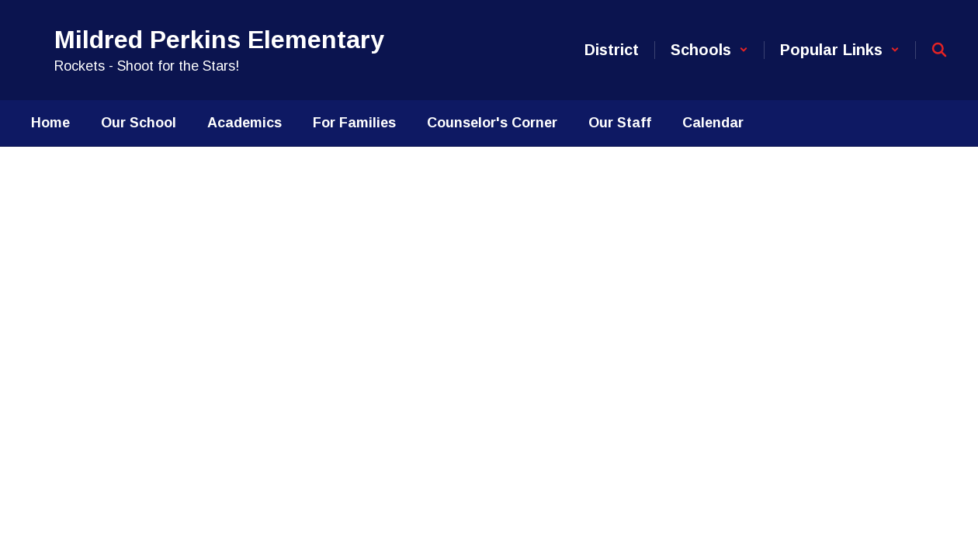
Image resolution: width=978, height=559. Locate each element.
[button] (709, 50)
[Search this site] (939, 49)
